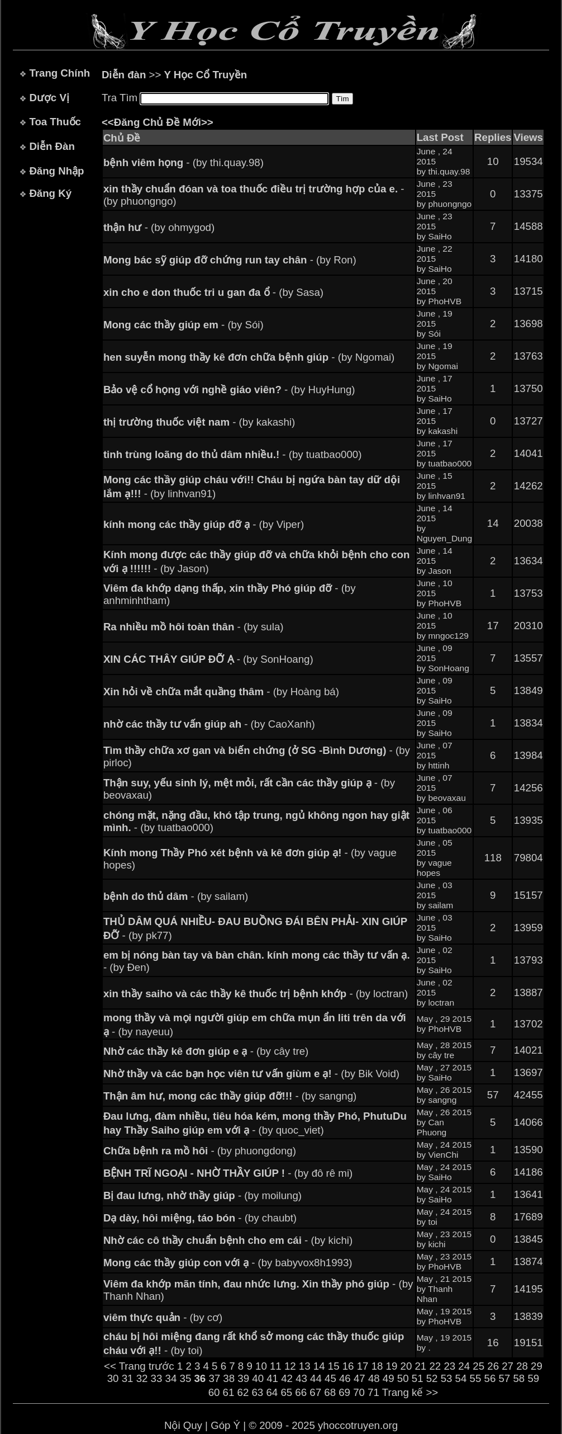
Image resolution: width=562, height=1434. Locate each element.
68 (330, 1392)
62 (243, 1392)
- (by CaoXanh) (209, 724)
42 (287, 1378)
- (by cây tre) (205, 1051)
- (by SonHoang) (208, 659)
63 (257, 1392)
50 (403, 1378)
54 (461, 1378)
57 (504, 1378)
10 (261, 1366)
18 (377, 1366)
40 (258, 1378)
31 (128, 1378)
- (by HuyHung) (229, 389)
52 (432, 1378)
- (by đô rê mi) (228, 1173)
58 (519, 1378)
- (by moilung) (202, 1195)
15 (334, 1366)
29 (536, 1366)
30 (113, 1378)
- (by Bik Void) (251, 1073)
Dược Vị (49, 97)
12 (290, 1366)
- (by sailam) (175, 896)
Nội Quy (183, 1425)
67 (315, 1392)
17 (363, 1366)
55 (476, 1378)
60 (214, 1392)
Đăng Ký (50, 193)
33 (157, 1378)
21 (420, 1366)
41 (272, 1378)
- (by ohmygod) (159, 227)
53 (447, 1378)
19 (392, 1366)
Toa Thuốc (55, 122)
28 (522, 1366)
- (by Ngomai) (248, 357)
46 (345, 1378)
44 (316, 1378)
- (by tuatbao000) (232, 454)
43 (301, 1378)
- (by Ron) (229, 260)
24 (464, 1366)
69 (344, 1392)
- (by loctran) (255, 993)
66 (301, 1392)
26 (493, 1366)
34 (171, 1378)
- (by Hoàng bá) (221, 691)
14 (319, 1366)
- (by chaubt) (200, 1218)
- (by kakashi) (199, 422)
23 (449, 1366)
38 (229, 1378)
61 (229, 1392)
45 (330, 1378)
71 (373, 1392)
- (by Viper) (203, 524)
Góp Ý (225, 1425)
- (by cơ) (162, 1317)
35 (186, 1378)
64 (272, 1392)
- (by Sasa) (213, 292)
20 (406, 1366)
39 (243, 1378)
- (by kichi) (228, 1240)
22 (435, 1366)
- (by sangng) (229, 1096)
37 (214, 1378)
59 (533, 1378)
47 (359, 1378)
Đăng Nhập (56, 171)
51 (417, 1378)
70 (359, 1392)
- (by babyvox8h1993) (228, 1262)
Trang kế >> (410, 1392)
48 (374, 1378)
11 (276, 1366)
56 (490, 1378)
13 (305, 1366)
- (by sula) (193, 627)
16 (348, 1366)
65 (286, 1392)
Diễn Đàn (51, 146)
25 (478, 1366)
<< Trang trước (139, 1366)
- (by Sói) (183, 325)
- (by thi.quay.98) (183, 162)
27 (507, 1366)
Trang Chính (59, 73)
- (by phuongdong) (199, 1151)
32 (142, 1378)
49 (388, 1378)
